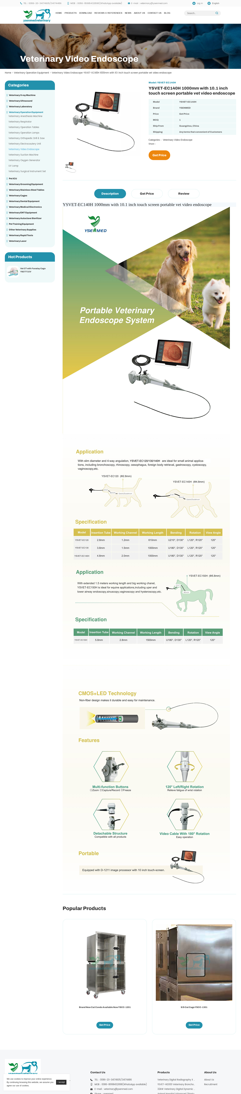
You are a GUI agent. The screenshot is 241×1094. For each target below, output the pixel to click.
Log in (200, 3)
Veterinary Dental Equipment (24, 201)
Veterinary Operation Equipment (31, 73)
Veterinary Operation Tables (24, 127)
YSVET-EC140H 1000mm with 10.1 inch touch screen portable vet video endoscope (128, 73)
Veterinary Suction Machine (23, 155)
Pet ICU (13, 178)
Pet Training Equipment (21, 224)
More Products (165, 1063)
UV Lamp (13, 166)
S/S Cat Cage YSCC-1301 (127, 963)
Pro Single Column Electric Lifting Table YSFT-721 (171, 964)
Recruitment (210, 1040)
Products (71, 13)
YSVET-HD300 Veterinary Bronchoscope (178, 1040)
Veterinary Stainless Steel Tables (26, 190)
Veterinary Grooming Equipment (26, 184)
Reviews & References (108, 13)
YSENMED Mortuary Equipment (209, 1082)
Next (63, 157)
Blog (167, 13)
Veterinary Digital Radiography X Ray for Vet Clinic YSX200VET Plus (193, 1035)
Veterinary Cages (18, 195)
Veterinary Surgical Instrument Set (27, 171)
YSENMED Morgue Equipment (173, 1082)
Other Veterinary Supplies (22, 230)
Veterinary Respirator (20, 122)
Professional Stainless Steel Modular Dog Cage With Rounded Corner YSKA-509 (216, 966)
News (128, 13)
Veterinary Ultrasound (20, 101)
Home (59, 13)
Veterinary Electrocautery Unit (25, 144)
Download (85, 13)
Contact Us (155, 13)
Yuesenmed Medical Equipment (106, 1082)
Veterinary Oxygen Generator (24, 160)
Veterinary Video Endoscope (67, 73)
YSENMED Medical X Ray (140, 1082)
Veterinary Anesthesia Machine (25, 116)
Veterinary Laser (17, 241)
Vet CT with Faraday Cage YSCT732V (33, 270)
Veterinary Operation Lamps (24, 133)
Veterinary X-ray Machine (22, 95)
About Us (139, 13)
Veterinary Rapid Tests (21, 235)
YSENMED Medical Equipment (69, 1082)
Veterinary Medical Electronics (25, 207)
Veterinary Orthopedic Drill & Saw (27, 138)
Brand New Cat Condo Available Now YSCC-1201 (82, 964)
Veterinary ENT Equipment (23, 213)
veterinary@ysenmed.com (154, 3)
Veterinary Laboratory (20, 106)
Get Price (159, 155)
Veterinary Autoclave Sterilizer (25, 218)
